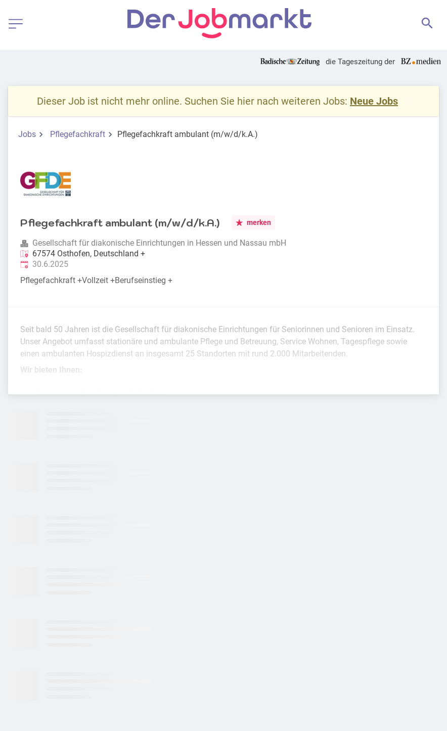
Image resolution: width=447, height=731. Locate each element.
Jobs (27, 134)
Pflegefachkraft (77, 134)
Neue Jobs (374, 101)
